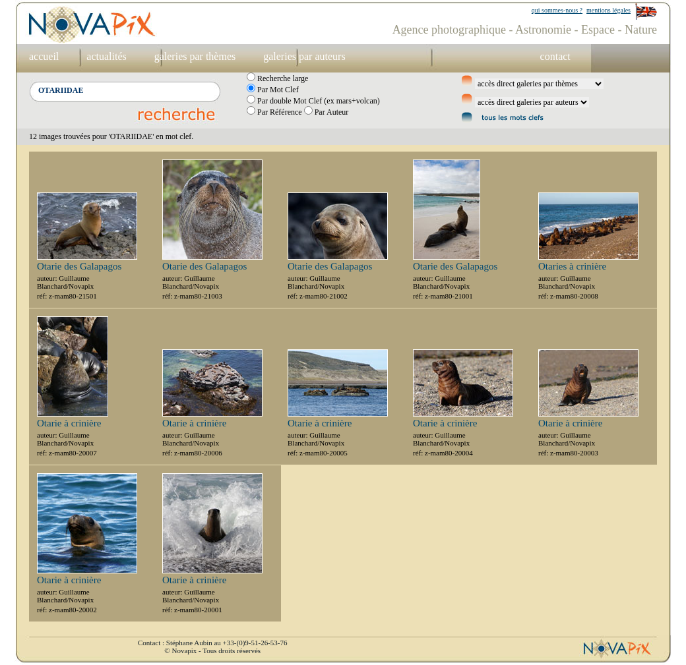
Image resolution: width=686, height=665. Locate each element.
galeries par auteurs (304, 56)
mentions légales (608, 10)
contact (555, 56)
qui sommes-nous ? (557, 10)
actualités (106, 56)
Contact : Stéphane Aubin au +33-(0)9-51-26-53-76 (212, 643)
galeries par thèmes (195, 56)
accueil (44, 56)
